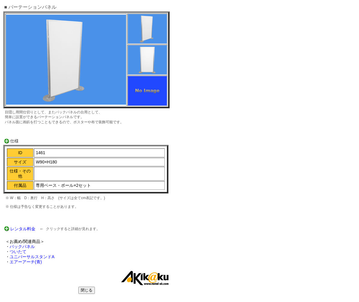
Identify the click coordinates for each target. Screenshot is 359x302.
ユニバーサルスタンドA (32, 256)
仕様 (14, 141)
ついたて (18, 251)
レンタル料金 (22, 228)
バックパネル (22, 246)
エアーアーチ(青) (26, 261)
